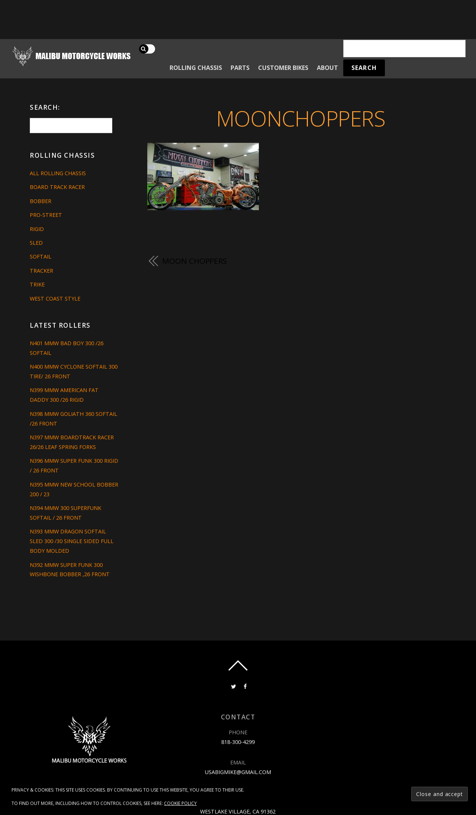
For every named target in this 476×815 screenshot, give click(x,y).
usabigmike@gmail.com (238, 772)
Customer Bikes (283, 68)
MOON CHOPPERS (194, 261)
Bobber (40, 201)
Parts (240, 68)
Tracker (41, 270)
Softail (40, 256)
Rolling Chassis (196, 68)
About (327, 68)
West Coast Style (55, 298)
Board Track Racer (57, 186)
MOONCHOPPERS (300, 118)
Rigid (37, 228)
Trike (37, 284)
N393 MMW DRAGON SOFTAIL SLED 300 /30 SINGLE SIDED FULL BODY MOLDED (71, 541)
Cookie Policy (180, 803)
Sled (36, 242)
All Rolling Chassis (58, 173)
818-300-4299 (238, 741)
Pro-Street (46, 214)
